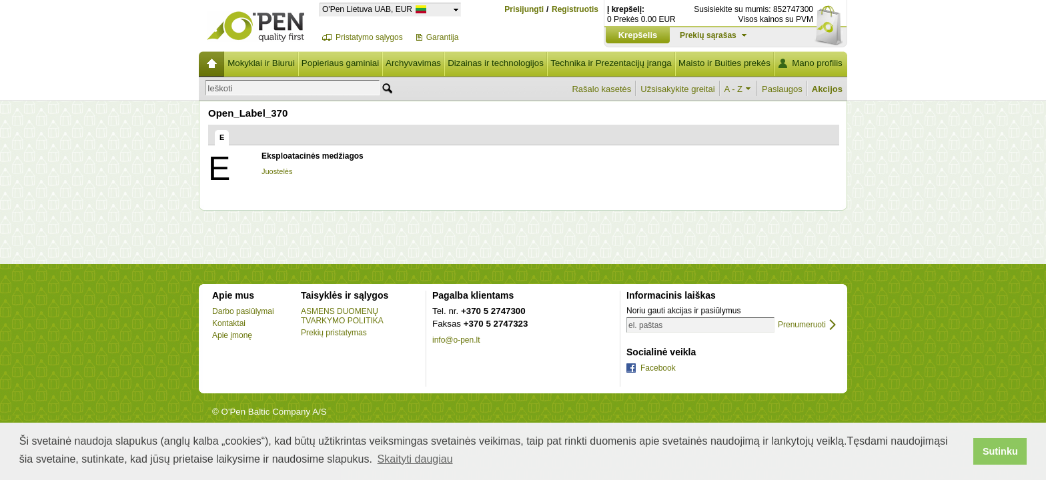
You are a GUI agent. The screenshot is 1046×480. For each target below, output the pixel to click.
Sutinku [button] (1000, 451)
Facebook (658, 368)
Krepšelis (638, 35)
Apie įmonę (232, 335)
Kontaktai (228, 323)
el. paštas (645, 325)
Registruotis (575, 9)
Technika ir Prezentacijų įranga (611, 63)
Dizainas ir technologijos (496, 63)
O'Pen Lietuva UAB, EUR (367, 9)
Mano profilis (817, 63)
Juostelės (277, 171)
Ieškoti (220, 88)
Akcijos (827, 89)
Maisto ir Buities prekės (724, 63)
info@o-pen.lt (456, 340)
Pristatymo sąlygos (369, 37)
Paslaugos (782, 89)
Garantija (442, 37)
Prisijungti (524, 9)
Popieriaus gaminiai (340, 63)
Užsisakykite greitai (677, 89)
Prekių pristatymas (334, 332)
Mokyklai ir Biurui (261, 63)
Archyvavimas (413, 63)
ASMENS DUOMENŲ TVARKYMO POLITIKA (342, 316)
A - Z (733, 89)
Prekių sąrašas (708, 35)
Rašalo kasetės (601, 89)
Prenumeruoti (802, 325)
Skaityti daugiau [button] (415, 459)
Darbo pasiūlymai (243, 311)
